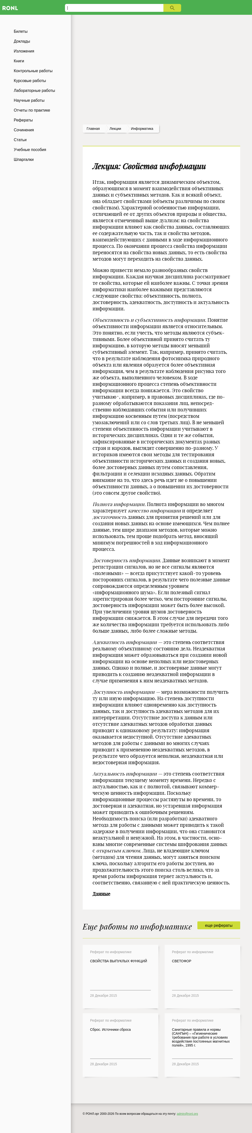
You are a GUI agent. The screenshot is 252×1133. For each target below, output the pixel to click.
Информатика (142, 129)
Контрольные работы (33, 71)
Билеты (21, 31)
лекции (115, 129)
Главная (93, 129)
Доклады (22, 41)
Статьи (20, 140)
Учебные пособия (30, 150)
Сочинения (24, 130)
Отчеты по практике (32, 110)
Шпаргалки (24, 159)
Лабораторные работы (34, 90)
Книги (19, 61)
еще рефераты (218, 925)
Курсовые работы (30, 81)
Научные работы (29, 100)
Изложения (24, 51)
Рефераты (23, 120)
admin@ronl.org (187, 1114)
